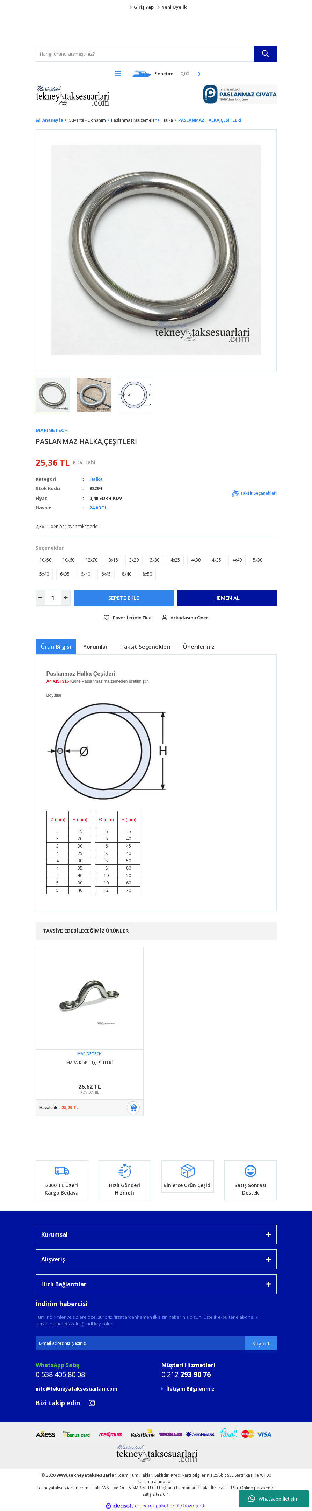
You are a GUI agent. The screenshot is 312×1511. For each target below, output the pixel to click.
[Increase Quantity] (65, 597)
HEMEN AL (227, 597)
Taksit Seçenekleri (254, 493)
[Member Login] (156, 7)
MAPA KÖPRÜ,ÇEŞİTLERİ (89, 1063)
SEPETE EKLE (123, 597)
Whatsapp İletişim (273, 1499)
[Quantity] (53, 597)
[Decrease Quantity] (40, 597)
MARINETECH (52, 430)
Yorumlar (95, 646)
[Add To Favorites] (128, 617)
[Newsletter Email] (156, 1343)
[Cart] (166, 73)
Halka (96, 479)
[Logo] (50, 28)
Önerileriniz (199, 646)
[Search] (156, 54)
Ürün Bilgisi (56, 646)
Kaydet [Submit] (261, 1343)
